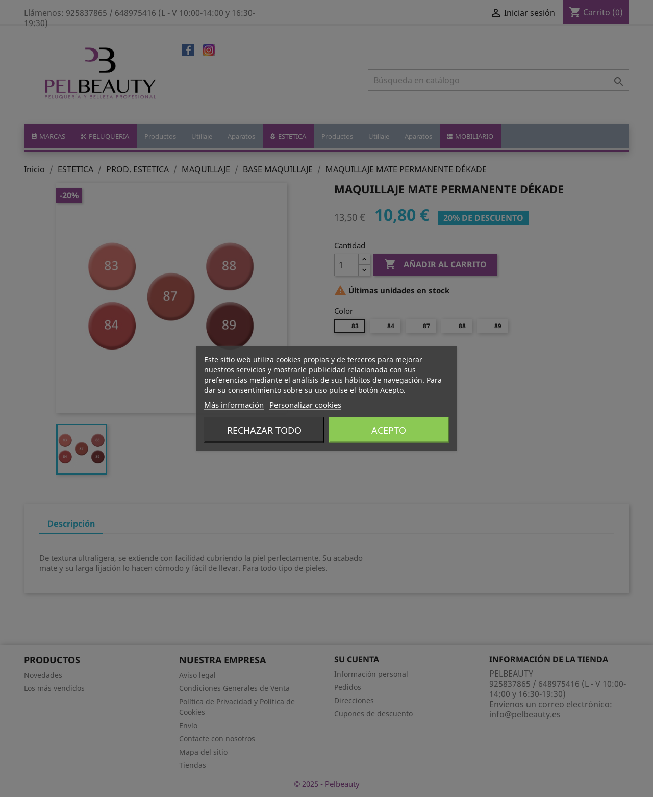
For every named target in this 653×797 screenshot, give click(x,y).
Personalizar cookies (305, 405)
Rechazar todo (264, 430)
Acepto (388, 430)
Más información (234, 405)
